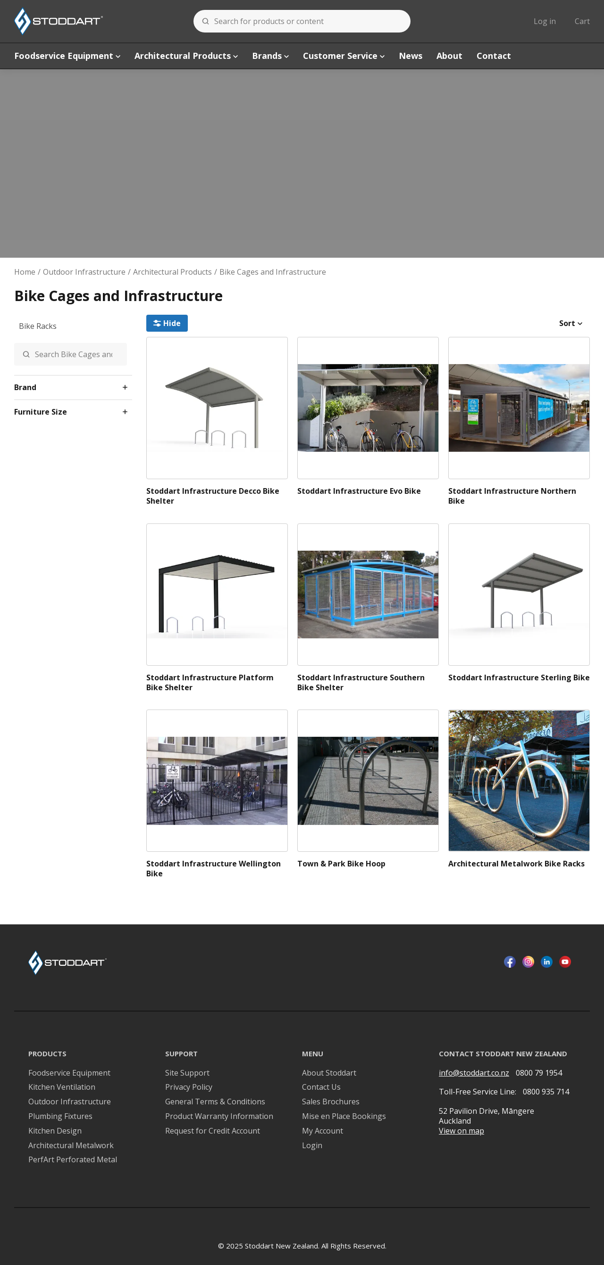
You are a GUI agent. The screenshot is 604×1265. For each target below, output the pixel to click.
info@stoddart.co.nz (474, 1073)
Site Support (187, 1073)
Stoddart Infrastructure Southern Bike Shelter (361, 683)
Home (24, 272)
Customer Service (344, 55)
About (449, 55)
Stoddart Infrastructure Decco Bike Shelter (212, 496)
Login (312, 1146)
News (410, 55)
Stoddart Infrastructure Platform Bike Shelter (210, 683)
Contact (494, 55)
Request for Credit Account (212, 1131)
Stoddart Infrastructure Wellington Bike (213, 869)
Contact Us (321, 1087)
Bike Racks (38, 326)
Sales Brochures (331, 1102)
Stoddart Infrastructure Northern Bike (512, 496)
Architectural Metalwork (71, 1146)
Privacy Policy (188, 1087)
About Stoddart (329, 1073)
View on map (461, 1131)
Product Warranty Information (219, 1116)
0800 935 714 (546, 1091)
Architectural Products (186, 55)
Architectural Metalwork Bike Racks (516, 864)
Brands (270, 55)
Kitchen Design (55, 1131)
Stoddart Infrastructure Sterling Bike (519, 678)
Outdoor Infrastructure (84, 272)
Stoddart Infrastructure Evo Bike (359, 491)
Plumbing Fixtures (60, 1116)
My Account (322, 1131)
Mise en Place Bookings (344, 1116)
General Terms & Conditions (215, 1102)
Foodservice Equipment (67, 55)
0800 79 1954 (539, 1073)
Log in (545, 21)
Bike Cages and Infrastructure (272, 272)
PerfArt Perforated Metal (72, 1160)
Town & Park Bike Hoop (341, 864)
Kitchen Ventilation (61, 1087)
